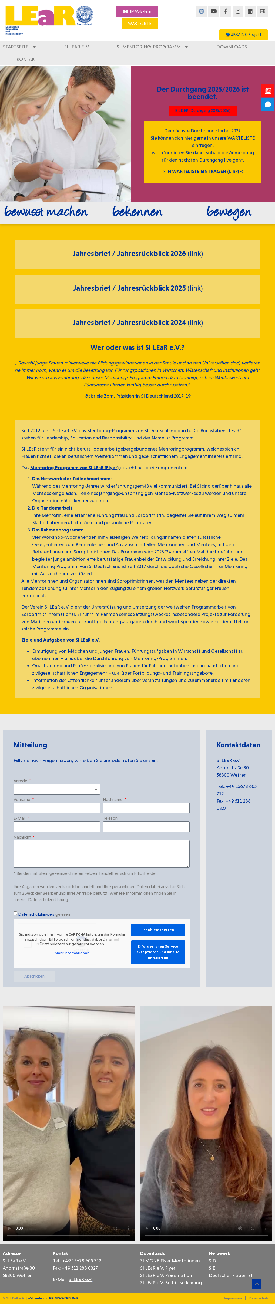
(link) (195, 253)
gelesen (44, 914)
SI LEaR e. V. (77, 47)
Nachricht (23, 837)
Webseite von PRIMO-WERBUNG (53, 1298)
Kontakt (26, 59)
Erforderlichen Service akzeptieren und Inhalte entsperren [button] (158, 952)
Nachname (113, 799)
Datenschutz (259, 1298)
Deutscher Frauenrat (231, 1275)
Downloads (231, 47)
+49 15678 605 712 (81, 1260)
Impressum (233, 1298)
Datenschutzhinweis (36, 914)
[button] (12, 1292)
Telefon (110, 818)
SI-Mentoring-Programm (153, 47)
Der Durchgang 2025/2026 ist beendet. (203, 93)
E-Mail (20, 818)
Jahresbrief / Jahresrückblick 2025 (130, 288)
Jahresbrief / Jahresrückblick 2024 (130, 322)
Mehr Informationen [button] (72, 953)
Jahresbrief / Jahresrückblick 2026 (130, 253)
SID (212, 1260)
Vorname (22, 799)
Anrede (21, 781)
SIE (212, 1268)
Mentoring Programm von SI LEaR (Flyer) (75, 467)
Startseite (20, 47)
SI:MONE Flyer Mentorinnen (170, 1260)
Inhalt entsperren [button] (158, 930)
